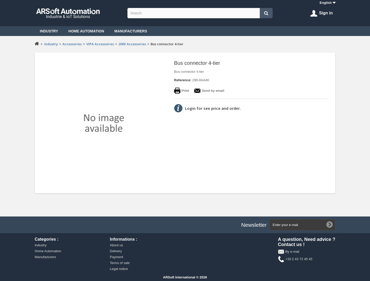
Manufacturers (130, 31)
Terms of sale (120, 263)
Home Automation (86, 31)
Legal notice (119, 269)
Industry (49, 31)
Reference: (182, 80)
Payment (116, 257)
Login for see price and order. (213, 108)
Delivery (116, 251)
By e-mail (292, 251)
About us (116, 245)
